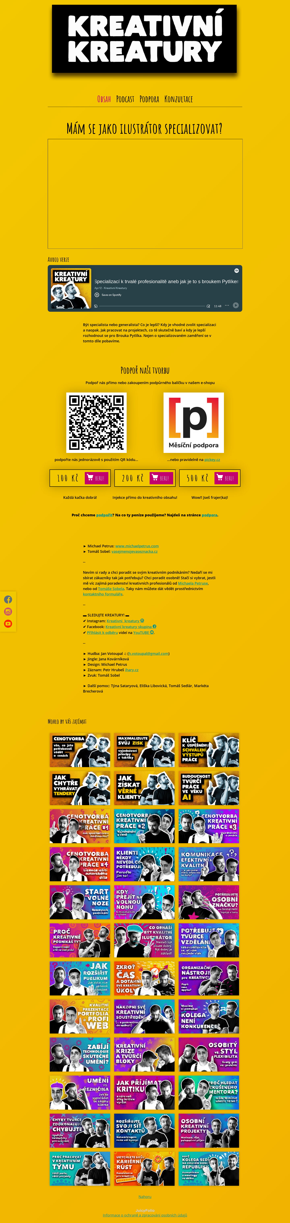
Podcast (125, 98)
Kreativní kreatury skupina (131, 626)
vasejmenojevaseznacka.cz (135, 551)
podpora (209, 515)
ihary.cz (132, 669)
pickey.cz (212, 459)
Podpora (149, 98)
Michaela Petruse (193, 583)
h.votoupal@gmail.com (148, 653)
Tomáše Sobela (111, 588)
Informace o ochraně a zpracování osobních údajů (145, 1215)
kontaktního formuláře (102, 594)
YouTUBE (143, 632)
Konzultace (178, 98)
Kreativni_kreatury (125, 620)
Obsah (104, 98)
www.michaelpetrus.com (137, 546)
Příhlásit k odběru (102, 632)
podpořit (104, 515)
